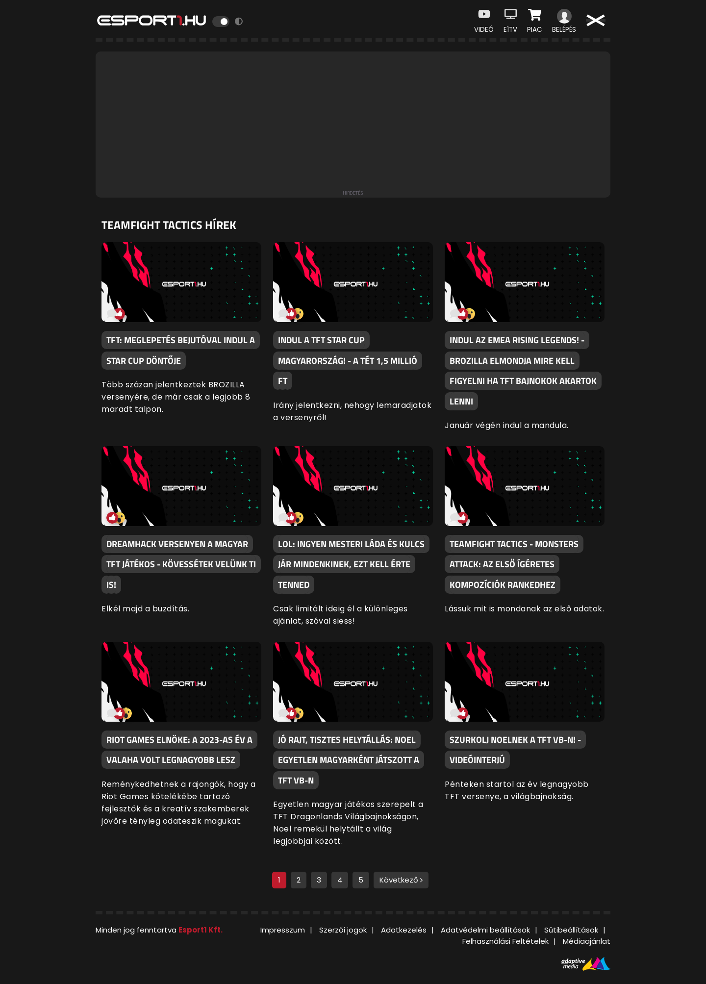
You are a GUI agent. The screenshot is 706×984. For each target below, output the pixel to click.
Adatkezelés (404, 930)
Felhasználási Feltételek (505, 941)
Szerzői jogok (343, 930)
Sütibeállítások (571, 930)
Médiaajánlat (586, 941)
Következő (401, 880)
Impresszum (282, 930)
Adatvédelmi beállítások (485, 930)
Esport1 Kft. (200, 930)
